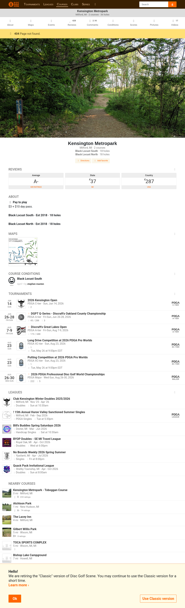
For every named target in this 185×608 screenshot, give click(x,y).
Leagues (48, 4)
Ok (15, 598)
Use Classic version (158, 598)
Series (86, 4)
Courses (62, 4)
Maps (92, 234)
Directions (83, 160)
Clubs (74, 4)
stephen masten (35, 284)
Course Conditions (92, 274)
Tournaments (32, 4)
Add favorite (101, 160)
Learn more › (18, 585)
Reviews (92, 169)
